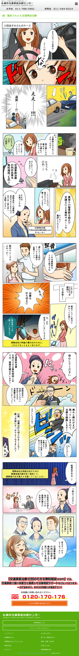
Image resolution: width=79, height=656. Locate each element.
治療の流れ (7, 645)
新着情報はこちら (39, 622)
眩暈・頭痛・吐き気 (47, 641)
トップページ (8, 633)
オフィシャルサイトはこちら (39, 628)
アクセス (7, 649)
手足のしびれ (45, 645)
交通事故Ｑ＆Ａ (9, 637)
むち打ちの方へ (46, 633)
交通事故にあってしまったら (13, 641)
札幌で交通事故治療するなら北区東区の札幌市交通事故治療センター (35, 653)
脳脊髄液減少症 (46, 649)
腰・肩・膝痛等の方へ (48, 637)
